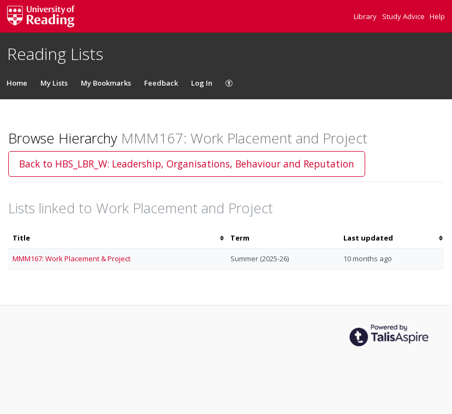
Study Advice (404, 16)
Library (366, 16)
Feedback (161, 83)
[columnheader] (117, 238)
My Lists (54, 83)
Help (437, 16)
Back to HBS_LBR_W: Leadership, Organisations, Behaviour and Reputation (186, 163)
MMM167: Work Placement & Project (71, 258)
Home (17, 83)
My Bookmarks (106, 83)
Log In (201, 83)
